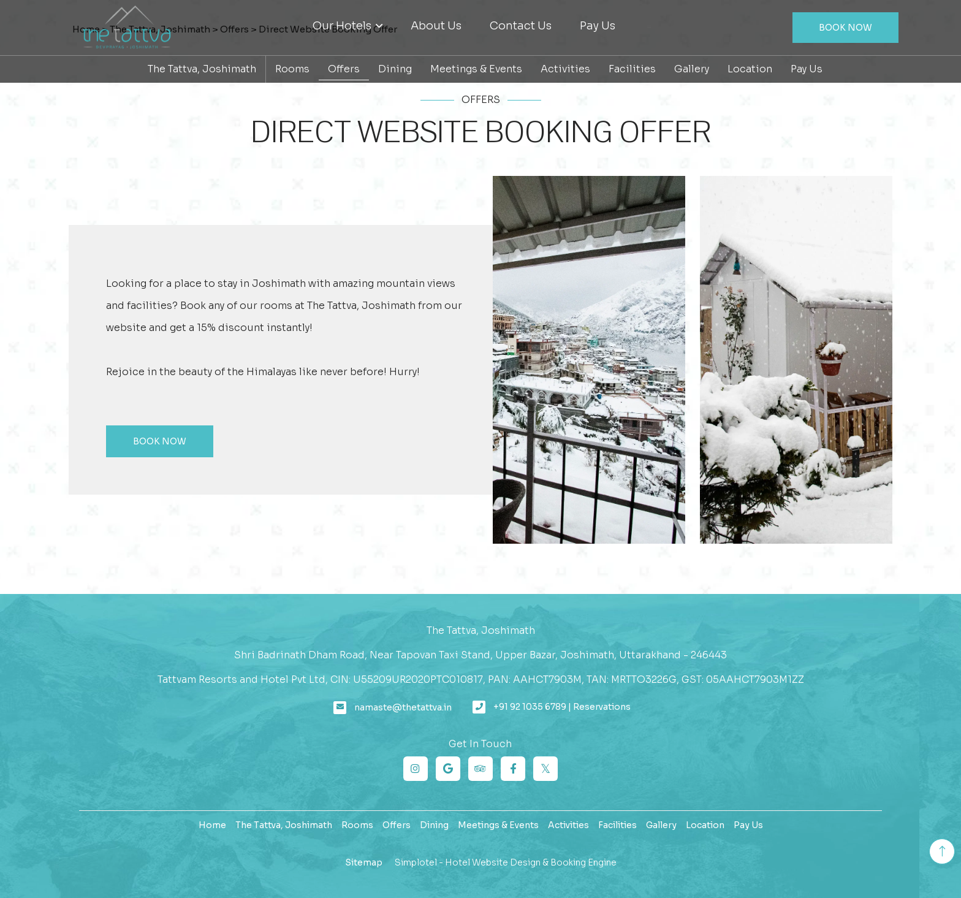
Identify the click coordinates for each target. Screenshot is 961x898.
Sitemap (363, 862)
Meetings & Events (476, 69)
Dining (395, 69)
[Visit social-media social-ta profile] (480, 768)
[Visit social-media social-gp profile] (448, 768)
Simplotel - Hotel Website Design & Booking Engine (506, 862)
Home (212, 825)
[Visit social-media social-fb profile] (513, 768)
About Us (436, 25)
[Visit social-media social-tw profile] (545, 768)
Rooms (292, 69)
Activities (565, 69)
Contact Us (521, 25)
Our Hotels (347, 26)
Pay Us (597, 25)
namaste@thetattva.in (403, 707)
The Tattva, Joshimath (202, 69)
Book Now (845, 27)
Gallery (691, 69)
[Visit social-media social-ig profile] (415, 768)
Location (749, 69)
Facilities (632, 69)
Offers (344, 69)
